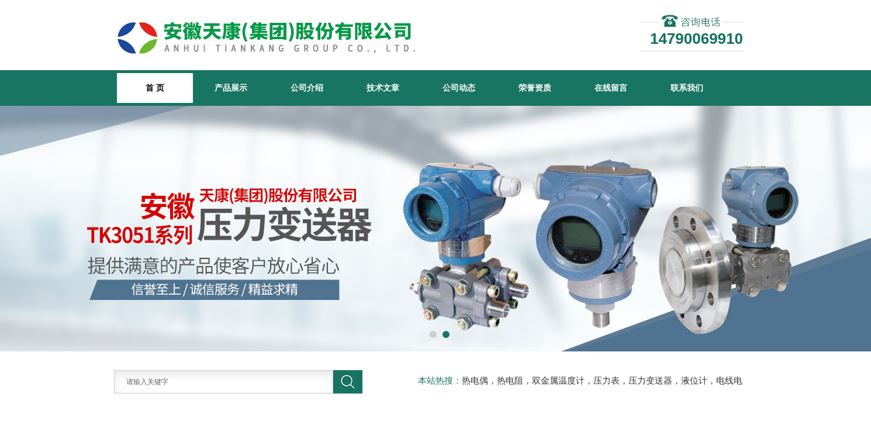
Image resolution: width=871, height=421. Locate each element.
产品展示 (231, 87)
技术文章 (383, 87)
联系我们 (686, 87)
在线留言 (611, 87)
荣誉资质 (535, 87)
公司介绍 (307, 87)
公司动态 (459, 87)
